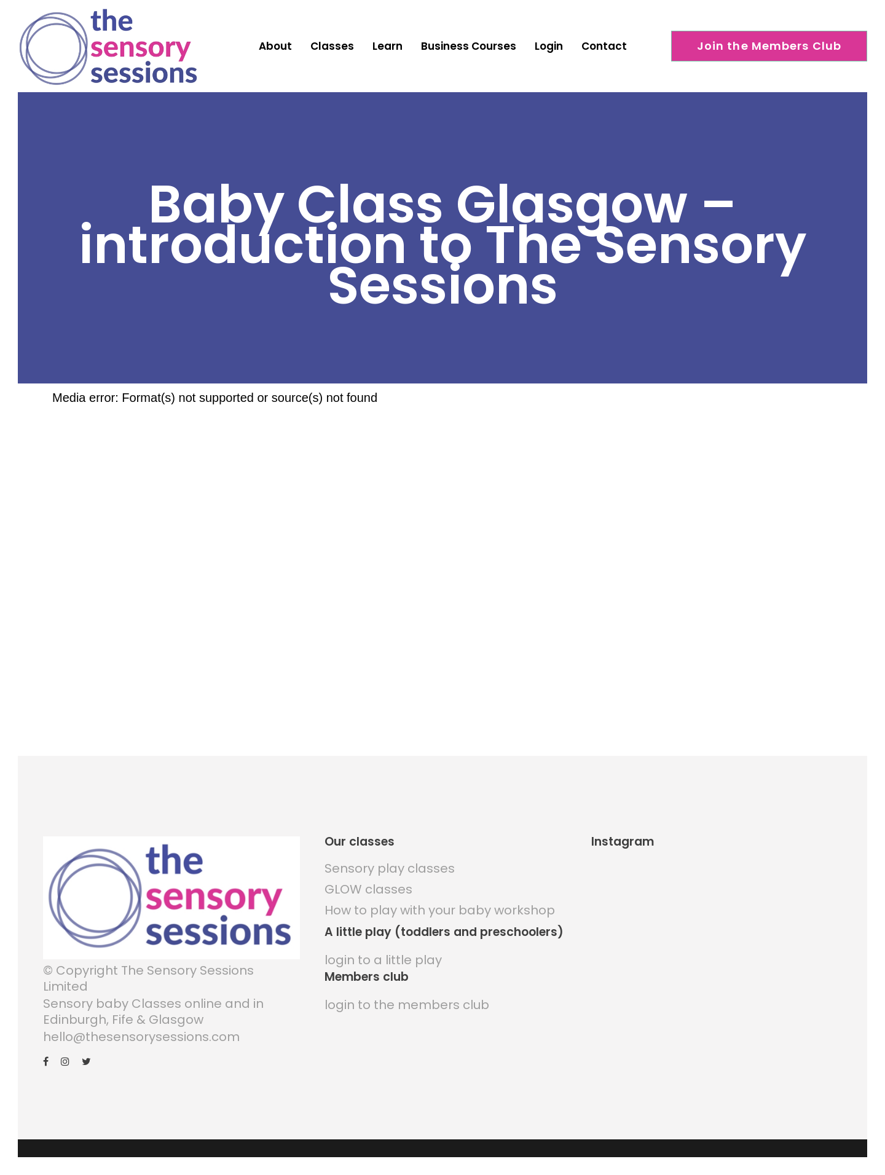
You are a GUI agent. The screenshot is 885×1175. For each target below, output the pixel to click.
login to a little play (383, 945)
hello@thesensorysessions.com (141, 1022)
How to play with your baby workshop (439, 895)
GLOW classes (368, 874)
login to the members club (406, 990)
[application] (368, 558)
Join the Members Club (769, 45)
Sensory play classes (389, 853)
